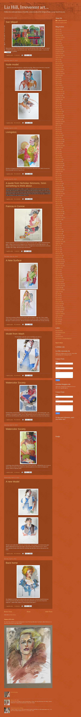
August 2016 (58, 123)
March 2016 (58, 133)
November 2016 (59, 117)
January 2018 (58, 89)
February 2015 (59, 159)
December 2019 (59, 51)
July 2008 (58, 317)
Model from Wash (15, 333)
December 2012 (59, 211)
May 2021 (58, 31)
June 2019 (58, 61)
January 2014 (58, 185)
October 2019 (59, 53)
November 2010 (59, 261)
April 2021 (58, 33)
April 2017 (58, 107)
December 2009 (59, 283)
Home (28, 611)
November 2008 (59, 309)
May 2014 (58, 177)
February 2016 (59, 135)
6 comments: (17, 472)
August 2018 (58, 75)
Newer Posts (8, 611)
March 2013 (58, 205)
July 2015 (58, 149)
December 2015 (59, 139)
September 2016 (59, 121)
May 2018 (58, 81)
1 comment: (17, 251)
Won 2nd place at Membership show (64, 338)
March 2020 (58, 45)
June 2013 (58, 199)
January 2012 (58, 233)
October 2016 (59, 119)
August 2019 (58, 57)
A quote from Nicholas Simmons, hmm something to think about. (26, 184)
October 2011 (59, 239)
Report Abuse (59, 342)
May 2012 (58, 225)
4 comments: (17, 55)
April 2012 (58, 227)
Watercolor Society (16, 382)
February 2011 (59, 255)
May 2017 (58, 105)
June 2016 (58, 127)
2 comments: (17, 606)
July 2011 (58, 245)
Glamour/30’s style (9, 619)
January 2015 (58, 161)
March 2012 (58, 229)
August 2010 (58, 267)
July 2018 (58, 77)
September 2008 (59, 313)
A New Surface (13, 260)
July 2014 (58, 173)
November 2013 (59, 189)
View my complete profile (61, 22)
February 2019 (59, 65)
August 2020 (58, 39)
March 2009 (58, 301)
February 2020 (59, 47)
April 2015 (58, 155)
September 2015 (59, 145)
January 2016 (58, 137)
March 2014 (58, 181)
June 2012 (58, 223)
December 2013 (59, 187)
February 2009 (59, 303)
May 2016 (58, 129)
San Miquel (12, 22)
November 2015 (59, 141)
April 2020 (58, 43)
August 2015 (58, 147)
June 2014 (58, 175)
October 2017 (59, 95)
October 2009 (59, 287)
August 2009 (58, 291)
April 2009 (58, 299)
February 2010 (59, 279)
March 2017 (58, 109)
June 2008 (58, 319)
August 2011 (58, 243)
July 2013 (58, 197)
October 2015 (59, 143)
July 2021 (58, 29)
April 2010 (58, 275)
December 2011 (59, 235)
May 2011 (58, 249)
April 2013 (58, 203)
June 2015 (58, 151)
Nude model (12, 64)
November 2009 (59, 285)
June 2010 (58, 271)
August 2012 (58, 219)
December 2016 (59, 115)
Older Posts (48, 611)
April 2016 (58, 131)
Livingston (11, 132)
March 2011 (58, 253)
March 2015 (58, 157)
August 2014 (58, 171)
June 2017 (58, 103)
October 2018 (59, 71)
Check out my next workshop (17, 708)
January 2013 (58, 209)
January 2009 (58, 305)
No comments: (17, 122)
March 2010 (58, 277)
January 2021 (58, 35)
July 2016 (58, 125)
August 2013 (58, 195)
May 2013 (58, 201)
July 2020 (58, 41)
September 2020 (59, 37)
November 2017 (59, 93)
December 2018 (59, 69)
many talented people (60, 332)
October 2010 (59, 263)
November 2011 (59, 237)
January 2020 (58, 49)
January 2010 (58, 281)
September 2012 (59, 217)
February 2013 (59, 207)
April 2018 (58, 83)
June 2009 (58, 295)
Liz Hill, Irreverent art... (26, 7)
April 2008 (58, 323)
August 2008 (58, 315)
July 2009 (58, 293)
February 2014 (59, 183)
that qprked (58, 334)
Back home (12, 563)
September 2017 (59, 97)
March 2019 (58, 63)
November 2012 (59, 213)
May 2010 (58, 273)
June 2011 (58, 247)
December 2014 (59, 163)
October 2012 (59, 215)
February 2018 (59, 87)
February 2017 (59, 111)
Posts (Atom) (13, 614)
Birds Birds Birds (59, 330)
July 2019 (58, 59)
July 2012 (58, 221)
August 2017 (58, 99)
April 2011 (58, 251)
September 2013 (59, 193)
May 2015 (58, 153)
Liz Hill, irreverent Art (62, 20)
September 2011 (59, 241)
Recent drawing (14, 692)
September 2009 (59, 289)
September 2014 (59, 169)
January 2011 (58, 257)
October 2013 (59, 191)
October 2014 (59, 167)
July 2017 (58, 101)
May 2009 (58, 297)
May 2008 (58, 321)
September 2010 (59, 265)
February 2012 (59, 231)
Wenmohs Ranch (59, 336)
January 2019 (58, 67)
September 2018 (59, 73)
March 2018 (58, 85)
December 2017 (59, 91)
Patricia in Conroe (15, 206)
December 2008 (59, 307)
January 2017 (58, 113)
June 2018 (58, 79)
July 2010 (58, 269)
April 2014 (58, 179)
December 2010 (59, 259)
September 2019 (59, 55)
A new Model (12, 481)
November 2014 (59, 165)
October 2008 (59, 311)
